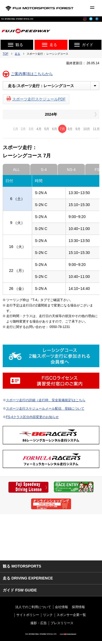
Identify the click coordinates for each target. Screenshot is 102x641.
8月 (70, 129)
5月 (47, 129)
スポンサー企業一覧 (71, 615)
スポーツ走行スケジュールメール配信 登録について (45, 408)
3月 (31, 129)
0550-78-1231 (60, 327)
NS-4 (71, 169)
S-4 (44, 169)
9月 (78, 129)
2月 (23, 129)
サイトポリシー (27, 615)
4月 (39, 129)
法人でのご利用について (33, 607)
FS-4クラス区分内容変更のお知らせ (32, 417)
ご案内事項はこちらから (32, 74)
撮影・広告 (38, 623)
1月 (15, 129)
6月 (54, 129)
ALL (16, 169)
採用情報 (78, 607)
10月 (86, 129)
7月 (62, 129)
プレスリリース (62, 623)
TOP (5, 53)
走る (17, 53)
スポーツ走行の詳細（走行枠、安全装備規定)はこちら (45, 400)
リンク (48, 615)
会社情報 (61, 607)
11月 (96, 129)
